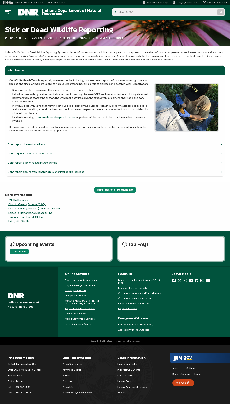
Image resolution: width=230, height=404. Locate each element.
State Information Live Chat (22, 362)
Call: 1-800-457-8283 (19, 385)
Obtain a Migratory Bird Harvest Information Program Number (82, 300)
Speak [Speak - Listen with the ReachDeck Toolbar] (183, 381)
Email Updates (125, 373)
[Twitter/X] (180, 279)
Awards (121, 390)
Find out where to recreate (132, 286)
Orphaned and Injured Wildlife (25, 215)
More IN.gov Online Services (80, 317)
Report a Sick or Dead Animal (115, 188)
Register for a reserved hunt (80, 306)
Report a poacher (127, 306)
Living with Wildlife (18, 219)
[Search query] (201, 11)
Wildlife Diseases (18, 198)
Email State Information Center (24, 367)
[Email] (202, 279)
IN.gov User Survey (72, 362)
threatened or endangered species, (55, 115)
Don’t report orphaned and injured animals (32, 161)
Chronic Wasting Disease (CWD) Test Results (34, 206)
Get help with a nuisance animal (135, 296)
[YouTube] (191, 279)
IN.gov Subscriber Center (78, 322)
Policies (67, 373)
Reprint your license (75, 311)
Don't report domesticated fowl (26, 142)
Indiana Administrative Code (132, 385)
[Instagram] (185, 279)
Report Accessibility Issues (186, 372)
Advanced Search (72, 367)
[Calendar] (208, 279)
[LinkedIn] (196, 279)
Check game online (75, 288)
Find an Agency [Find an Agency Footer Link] (16, 379)
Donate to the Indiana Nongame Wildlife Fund (139, 279)
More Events (19, 249)
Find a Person (15, 373)
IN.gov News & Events (128, 367)
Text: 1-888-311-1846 (19, 390)
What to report (17, 68)
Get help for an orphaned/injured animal (139, 291)
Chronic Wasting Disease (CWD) (27, 202)
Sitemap (67, 379)
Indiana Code (124, 379)
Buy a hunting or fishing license (81, 278)
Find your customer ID (77, 293)
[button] (155, 2)
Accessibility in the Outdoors (133, 327)
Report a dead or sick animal (133, 301)
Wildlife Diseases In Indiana (73, 36)
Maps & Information (127, 362)
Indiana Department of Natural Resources (78, 11)
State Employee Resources (77, 390)
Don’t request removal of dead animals (30, 151)
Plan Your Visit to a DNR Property (135, 322)
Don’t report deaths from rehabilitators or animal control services (46, 170)
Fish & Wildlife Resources (41, 36)
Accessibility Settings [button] (183, 366)
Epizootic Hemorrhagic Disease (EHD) (30, 211)
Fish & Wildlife (16, 36)
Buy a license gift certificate (80, 283)
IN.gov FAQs (69, 385)
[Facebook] (174, 279)
